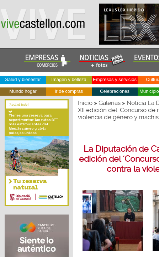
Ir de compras (69, 91)
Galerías (110, 102)
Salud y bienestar (23, 79)
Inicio (85, 102)
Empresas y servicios (115, 79)
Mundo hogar (23, 91)
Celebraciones (114, 91)
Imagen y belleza (68, 79)
